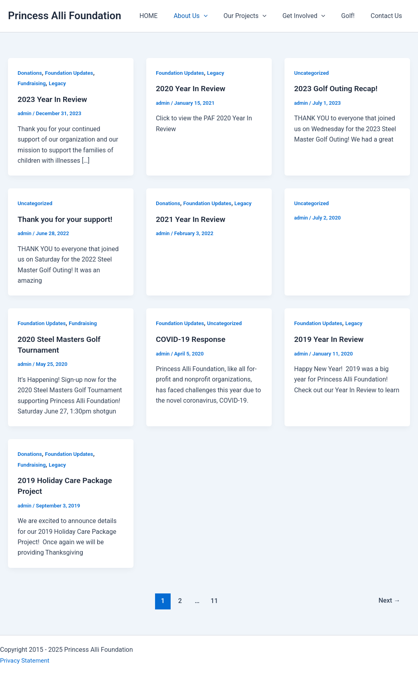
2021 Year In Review (192, 219)
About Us (205, 16)
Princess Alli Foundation (64, 16)
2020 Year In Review (192, 88)
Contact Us (388, 16)
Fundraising (32, 83)
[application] (218, 16)
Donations (30, 73)
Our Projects (256, 16)
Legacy (59, 83)
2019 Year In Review (330, 338)
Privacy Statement (26, 658)
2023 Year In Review (54, 99)
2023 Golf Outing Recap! (338, 88)
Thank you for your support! (67, 219)
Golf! (353, 16)
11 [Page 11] (213, 599)
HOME (166, 16)
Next (388, 599)
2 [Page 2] (179, 599)
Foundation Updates (71, 73)
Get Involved (312, 16)
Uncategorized (312, 73)
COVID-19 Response (192, 338)
